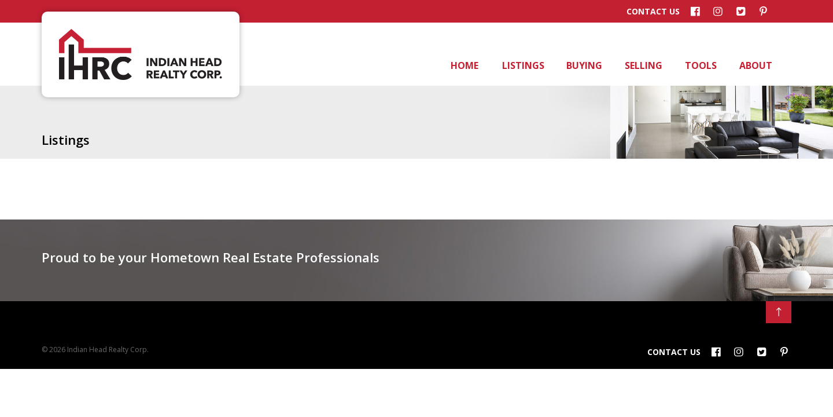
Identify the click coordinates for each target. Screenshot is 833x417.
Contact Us (653, 12)
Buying (583, 65)
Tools (700, 65)
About (755, 65)
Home (464, 65)
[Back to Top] (778, 312)
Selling (643, 65)
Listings (522, 65)
